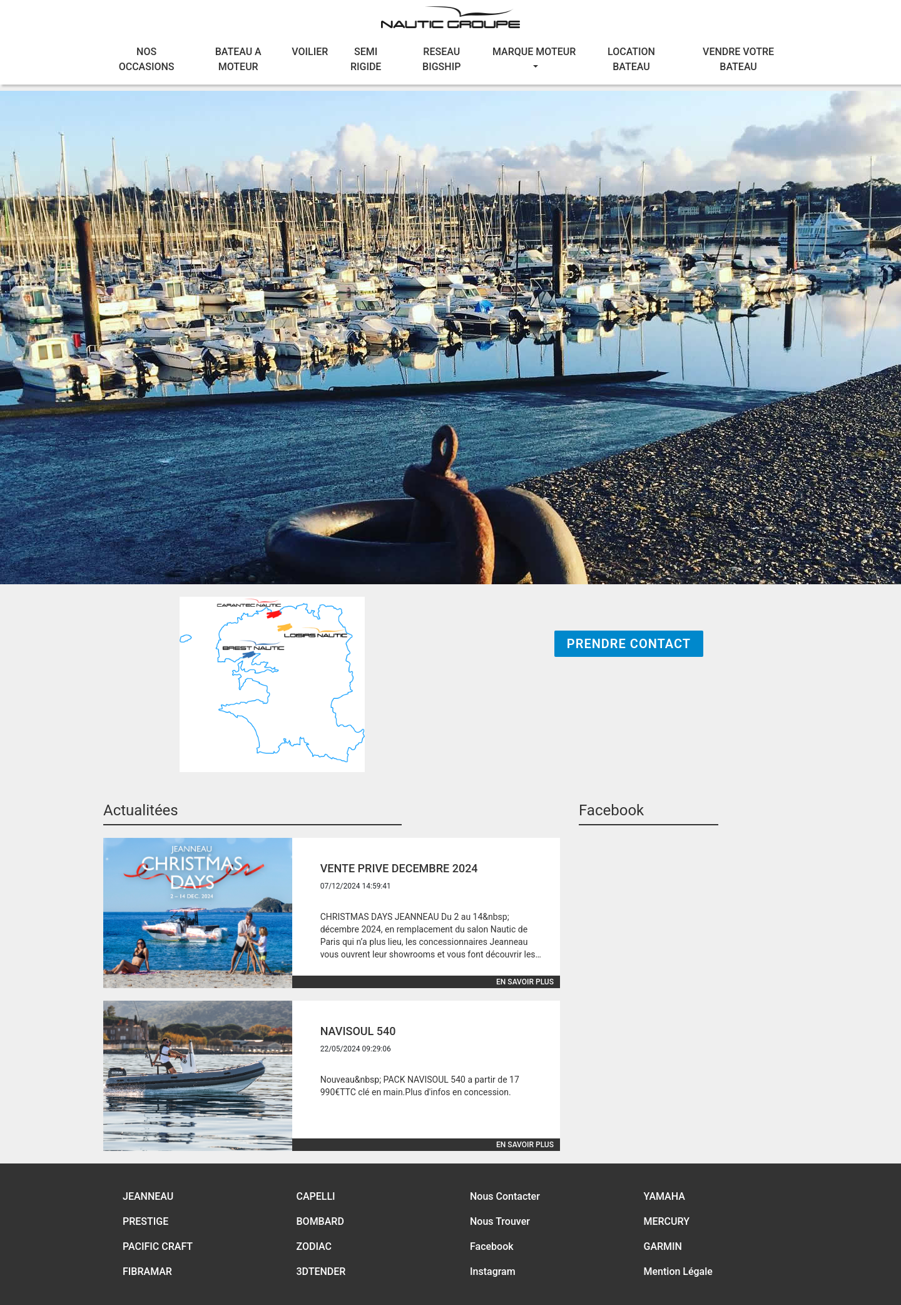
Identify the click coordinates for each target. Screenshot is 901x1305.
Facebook (492, 1246)
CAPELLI (316, 1196)
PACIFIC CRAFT (158, 1246)
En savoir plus (525, 981)
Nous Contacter (505, 1196)
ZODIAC (314, 1246)
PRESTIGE (145, 1221)
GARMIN (663, 1246)
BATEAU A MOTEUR (238, 59)
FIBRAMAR (147, 1271)
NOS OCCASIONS (147, 59)
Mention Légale (678, 1271)
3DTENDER (321, 1271)
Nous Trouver (500, 1221)
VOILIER (310, 52)
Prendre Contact (629, 643)
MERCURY (667, 1221)
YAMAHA (664, 1196)
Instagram (493, 1271)
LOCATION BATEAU (631, 59)
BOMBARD (320, 1221)
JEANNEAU (148, 1196)
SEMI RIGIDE (366, 59)
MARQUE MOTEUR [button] (534, 52)
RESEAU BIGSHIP (441, 59)
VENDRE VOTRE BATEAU (738, 59)
